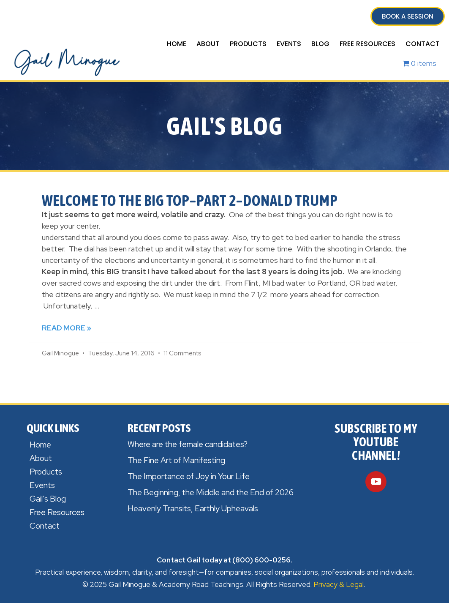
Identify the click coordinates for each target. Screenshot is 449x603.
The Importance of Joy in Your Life (189, 476)
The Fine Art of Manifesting (176, 460)
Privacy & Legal (338, 584)
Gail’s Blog (48, 499)
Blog (320, 44)
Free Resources (367, 44)
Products (248, 44)
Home (176, 44)
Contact (422, 44)
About (208, 44)
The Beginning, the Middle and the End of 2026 (211, 492)
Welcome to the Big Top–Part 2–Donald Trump (190, 200)
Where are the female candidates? (188, 444)
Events (289, 44)
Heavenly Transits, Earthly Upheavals (193, 508)
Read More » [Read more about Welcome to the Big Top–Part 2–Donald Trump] (66, 328)
